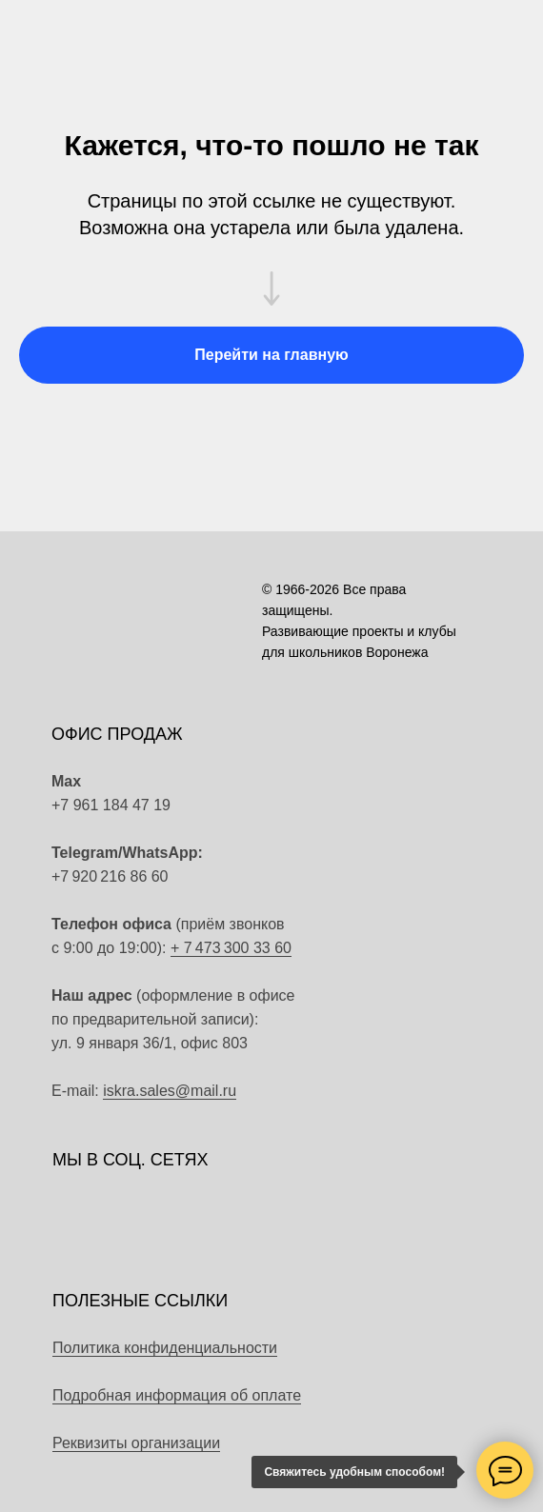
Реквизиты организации (136, 1443)
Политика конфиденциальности (164, 1348)
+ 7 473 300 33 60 (231, 948)
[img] (287, 864)
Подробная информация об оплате (176, 1395)
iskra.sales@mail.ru (169, 1091)
